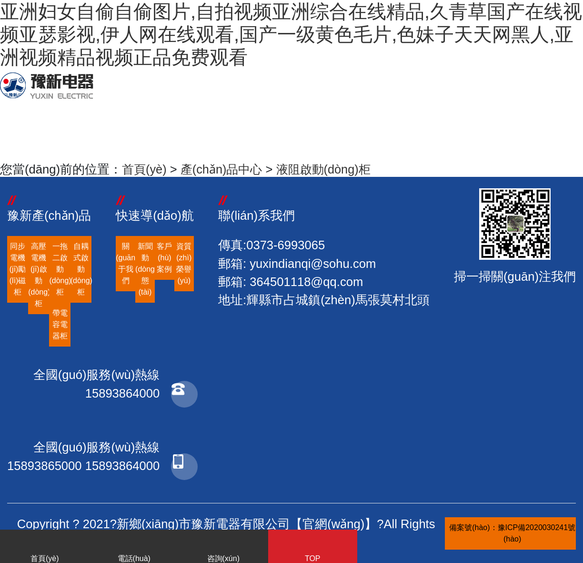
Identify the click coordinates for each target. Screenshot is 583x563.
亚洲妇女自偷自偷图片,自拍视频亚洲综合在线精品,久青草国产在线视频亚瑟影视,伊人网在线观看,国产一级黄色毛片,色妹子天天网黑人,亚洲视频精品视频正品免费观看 (291, 34)
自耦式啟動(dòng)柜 (80, 269)
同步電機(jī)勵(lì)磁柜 (18, 269)
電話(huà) (134, 548)
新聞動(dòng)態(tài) (145, 269)
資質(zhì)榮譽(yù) (183, 263)
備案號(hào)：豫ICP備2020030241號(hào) (512, 533)
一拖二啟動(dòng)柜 (59, 269)
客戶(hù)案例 (164, 257)
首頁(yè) (145, 169)
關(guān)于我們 (125, 263)
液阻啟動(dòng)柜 (328, 169)
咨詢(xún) (223, 548)
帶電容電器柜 (60, 324)
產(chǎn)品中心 (223, 169)
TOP (313, 548)
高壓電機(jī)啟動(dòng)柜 (38, 274)
